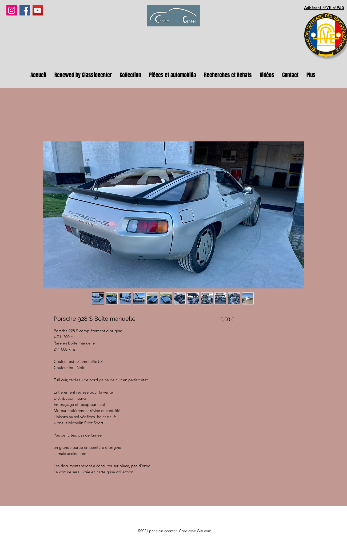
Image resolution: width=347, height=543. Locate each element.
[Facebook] (24, 10)
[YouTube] (38, 10)
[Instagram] (11, 10)
